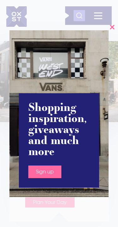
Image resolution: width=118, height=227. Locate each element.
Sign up (45, 171)
